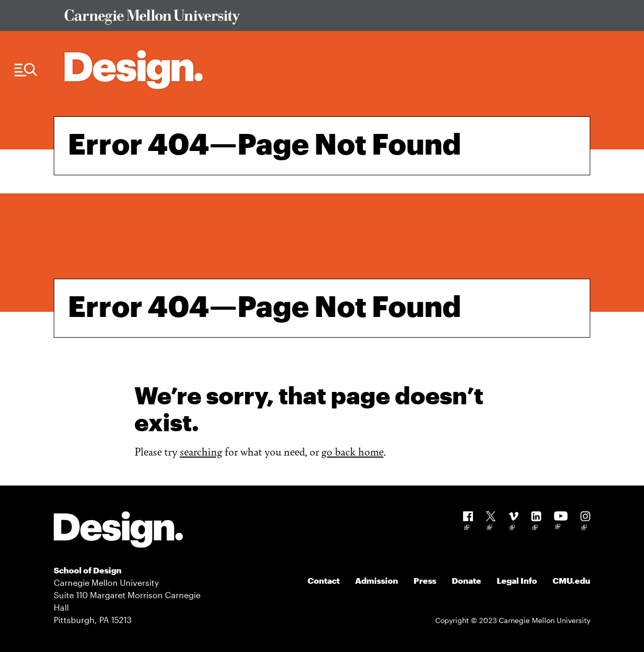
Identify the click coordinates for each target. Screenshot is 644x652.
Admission (376, 580)
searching (201, 451)
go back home (352, 451)
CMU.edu (571, 580)
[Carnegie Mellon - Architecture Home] (134, 69)
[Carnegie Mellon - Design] (118, 531)
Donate (466, 580)
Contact (324, 580)
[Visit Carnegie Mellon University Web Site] (321, 18)
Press (424, 580)
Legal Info (517, 580)
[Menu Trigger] (26, 70)
